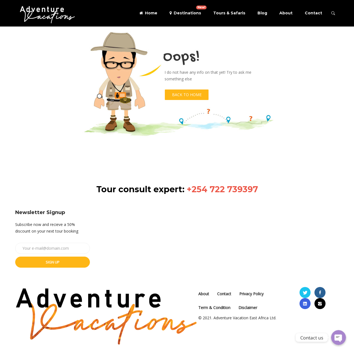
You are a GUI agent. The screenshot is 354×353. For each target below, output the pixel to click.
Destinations (188, 10)
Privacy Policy (251, 293)
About (286, 12)
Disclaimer (247, 307)
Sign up (52, 262)
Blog (262, 12)
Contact (313, 12)
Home (148, 12)
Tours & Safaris (229, 12)
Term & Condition (214, 307)
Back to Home (187, 94)
